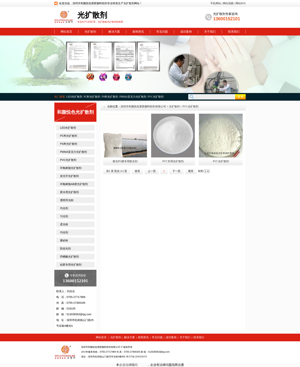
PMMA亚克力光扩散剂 (132, 96)
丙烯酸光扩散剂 (69, 256)
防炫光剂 (65, 248)
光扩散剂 (90, 31)
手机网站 (215, 3)
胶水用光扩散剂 (69, 192)
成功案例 (186, 31)
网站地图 (228, 3)
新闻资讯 (138, 31)
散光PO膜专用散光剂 (125, 161)
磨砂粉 (64, 240)
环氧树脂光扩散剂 (71, 168)
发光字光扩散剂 (69, 176)
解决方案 (114, 31)
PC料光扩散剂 (92, 96)
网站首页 (66, 31)
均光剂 (64, 208)
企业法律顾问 (128, 364)
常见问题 (162, 31)
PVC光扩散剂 (156, 96)
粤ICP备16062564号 (136, 356)
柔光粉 (64, 224)
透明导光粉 (66, 200)
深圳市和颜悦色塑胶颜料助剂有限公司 (143, 106)
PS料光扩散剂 (110, 96)
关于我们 (210, 31)
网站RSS (241, 3)
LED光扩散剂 (74, 96)
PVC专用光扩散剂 (172, 161)
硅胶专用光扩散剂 (71, 264)
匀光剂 (64, 216)
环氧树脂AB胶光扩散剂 (74, 184)
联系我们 (234, 31)
